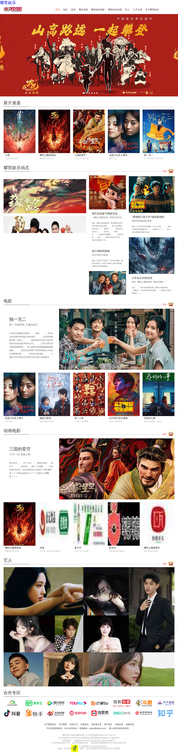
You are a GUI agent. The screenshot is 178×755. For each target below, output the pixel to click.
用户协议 (108, 724)
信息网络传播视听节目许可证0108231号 (109, 743)
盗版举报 (130, 724)
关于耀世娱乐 (152, 9)
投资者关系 (96, 724)
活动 (73, 9)
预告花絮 (83, 9)
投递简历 (85, 724)
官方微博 (63, 724)
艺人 (127, 9)
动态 (65, 9)
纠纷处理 (119, 724)
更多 (168, 171)
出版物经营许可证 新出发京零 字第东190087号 (94, 741)
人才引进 (137, 9)
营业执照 (67, 741)
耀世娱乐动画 (115, 9)
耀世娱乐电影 (98, 9)
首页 (57, 9)
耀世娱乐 (8, 2)
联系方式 (74, 724)
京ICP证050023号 (80, 743)
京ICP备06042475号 (61, 743)
